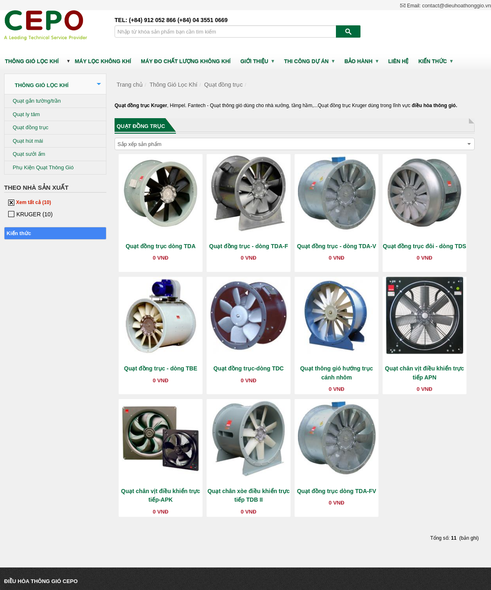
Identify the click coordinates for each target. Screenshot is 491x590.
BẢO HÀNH (362, 61)
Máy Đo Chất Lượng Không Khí (185, 61)
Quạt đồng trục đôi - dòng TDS (424, 246)
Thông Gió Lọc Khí (32, 61)
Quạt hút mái (28, 141)
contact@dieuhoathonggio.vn (456, 6)
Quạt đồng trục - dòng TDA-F (248, 246)
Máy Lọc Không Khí (103, 61)
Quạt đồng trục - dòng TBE (160, 368)
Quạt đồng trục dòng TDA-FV (336, 491)
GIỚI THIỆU (257, 61)
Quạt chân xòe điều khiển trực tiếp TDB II (248, 495)
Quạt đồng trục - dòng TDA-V (336, 246)
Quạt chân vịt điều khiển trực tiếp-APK (160, 495)
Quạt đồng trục (30, 127)
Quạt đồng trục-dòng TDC (249, 368)
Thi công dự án (309, 61)
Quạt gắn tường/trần (37, 101)
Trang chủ (130, 84)
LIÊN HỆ (398, 61)
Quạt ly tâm (26, 114)
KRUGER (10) (30, 214)
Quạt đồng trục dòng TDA (161, 246)
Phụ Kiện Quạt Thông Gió (43, 167)
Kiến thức (435, 61)
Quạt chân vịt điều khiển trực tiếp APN (424, 373)
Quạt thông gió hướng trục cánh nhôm (336, 373)
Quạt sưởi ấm (29, 154)
